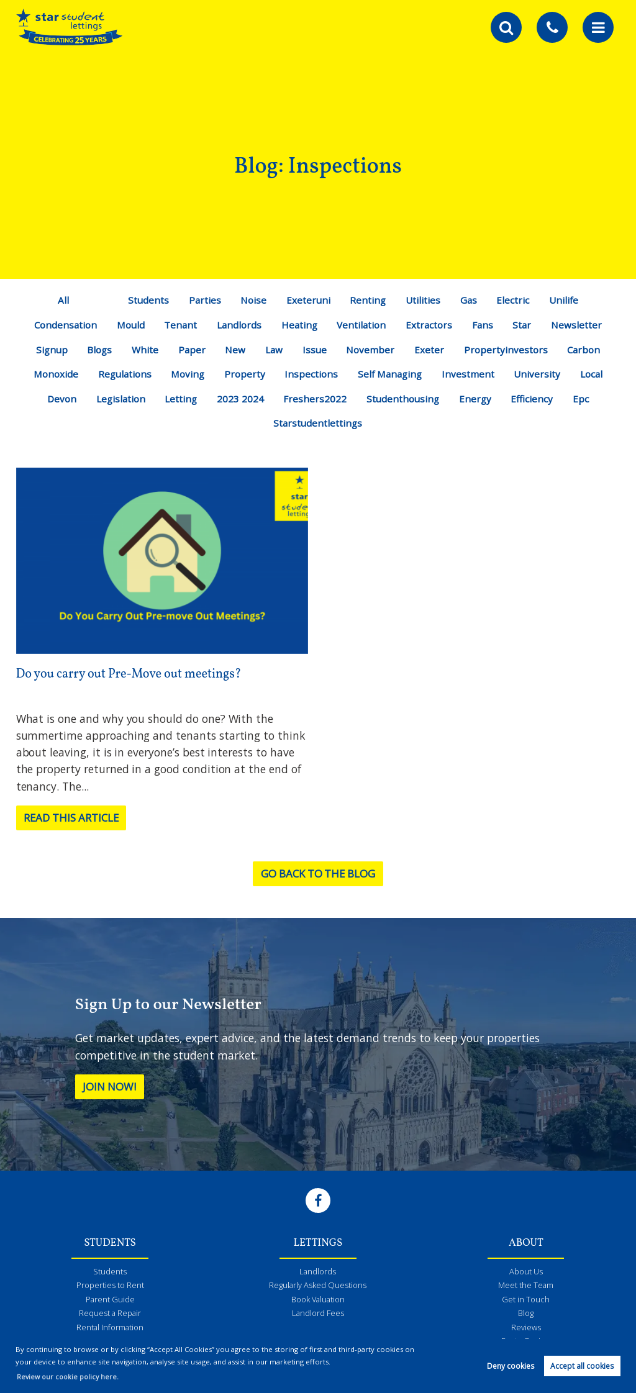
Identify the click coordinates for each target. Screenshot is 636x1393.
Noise (252, 300)
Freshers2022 (315, 399)
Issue (315, 349)
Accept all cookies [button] (582, 1366)
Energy (476, 399)
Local (595, 374)
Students (145, 300)
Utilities (424, 300)
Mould (128, 325)
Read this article (75, 817)
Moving (186, 374)
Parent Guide (109, 1301)
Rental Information (110, 1330)
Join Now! (113, 1086)
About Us (526, 1271)
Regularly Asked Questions (318, 1286)
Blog (526, 1315)
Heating (299, 325)
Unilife (566, 300)
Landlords (238, 325)
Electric (514, 300)
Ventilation (363, 325)
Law (274, 349)
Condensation (62, 325)
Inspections (310, 374)
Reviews (526, 1330)
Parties (202, 300)
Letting (180, 399)
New (235, 349)
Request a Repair (110, 1315)
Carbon (587, 349)
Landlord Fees (317, 1315)
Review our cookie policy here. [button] (70, 1376)
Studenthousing (403, 399)
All (60, 300)
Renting (368, 300)
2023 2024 (239, 399)
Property (244, 374)
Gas (469, 300)
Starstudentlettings (318, 423)
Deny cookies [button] (510, 1366)
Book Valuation (318, 1301)
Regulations (122, 374)
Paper (191, 349)
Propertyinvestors (508, 349)
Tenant (179, 325)
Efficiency (534, 399)
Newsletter (580, 325)
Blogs (98, 349)
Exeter (431, 349)
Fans (485, 325)
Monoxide (52, 374)
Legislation (119, 399)
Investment (471, 374)
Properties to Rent (110, 1286)
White (144, 349)
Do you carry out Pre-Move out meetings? (134, 674)
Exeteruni (307, 300)
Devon (59, 399)
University (540, 374)
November (372, 349)
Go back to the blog (317, 873)
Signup (48, 349)
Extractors (430, 325)
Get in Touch (526, 1301)
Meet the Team (526, 1286)
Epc (584, 399)
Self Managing (391, 374)
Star (525, 325)
